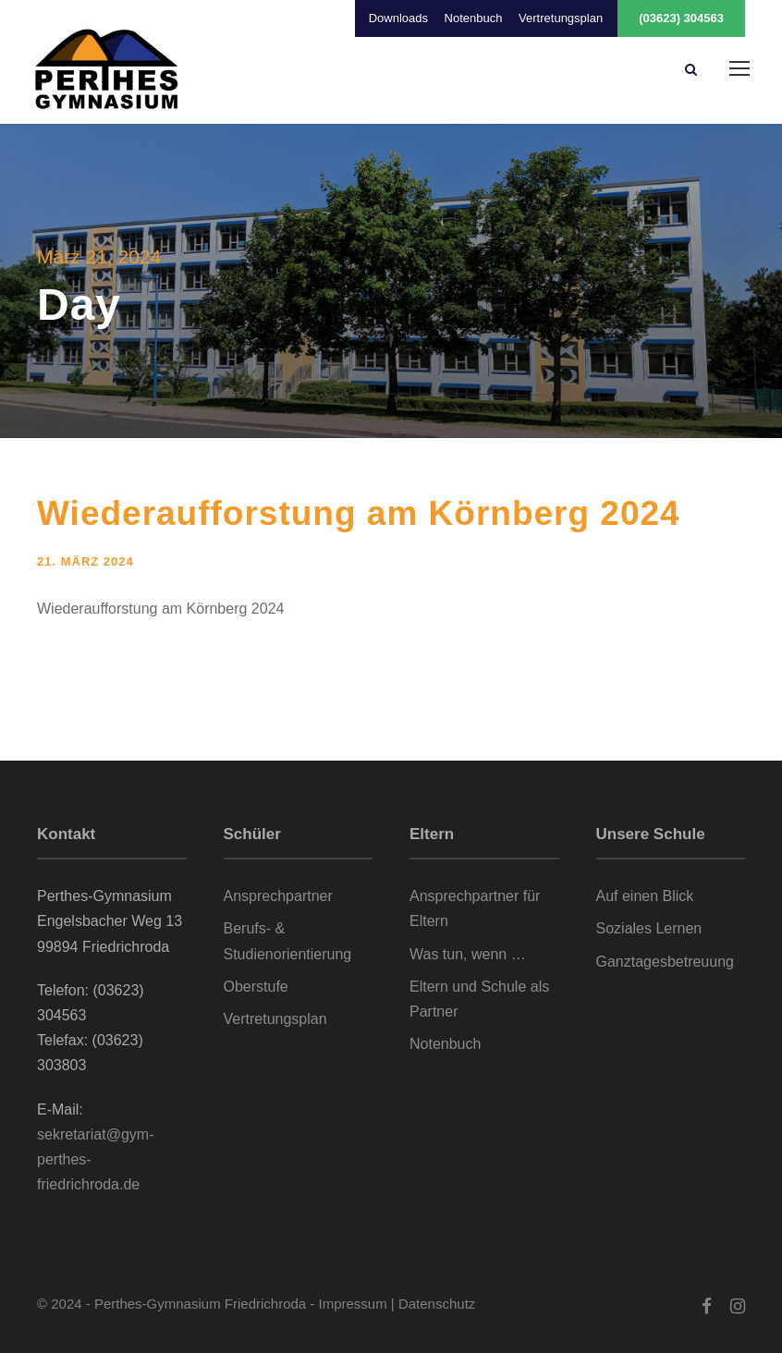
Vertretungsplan (561, 18)
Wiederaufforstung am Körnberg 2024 (358, 513)
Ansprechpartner (278, 896)
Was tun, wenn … (467, 954)
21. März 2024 (85, 561)
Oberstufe (256, 986)
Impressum (353, 1303)
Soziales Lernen (649, 928)
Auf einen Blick (645, 896)
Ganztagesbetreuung (665, 961)
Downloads (398, 18)
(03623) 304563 (681, 18)
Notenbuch (474, 18)
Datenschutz (436, 1303)
